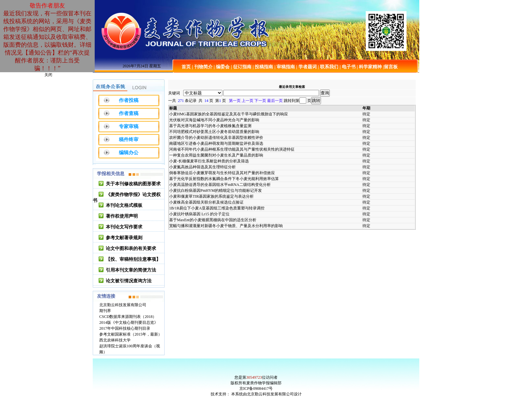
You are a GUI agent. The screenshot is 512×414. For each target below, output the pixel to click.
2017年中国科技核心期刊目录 (124, 328)
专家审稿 (128, 126)
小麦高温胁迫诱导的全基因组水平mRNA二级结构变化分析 (220, 184)
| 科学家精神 (369, 66)
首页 (186, 66)
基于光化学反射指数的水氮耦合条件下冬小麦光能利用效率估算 (224, 178)
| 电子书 (348, 66)
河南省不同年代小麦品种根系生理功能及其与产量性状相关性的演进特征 (232, 149)
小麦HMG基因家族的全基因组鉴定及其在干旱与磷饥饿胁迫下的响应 (228, 114)
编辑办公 (128, 152)
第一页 (235, 100)
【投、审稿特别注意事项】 (133, 259)
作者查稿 (128, 113)
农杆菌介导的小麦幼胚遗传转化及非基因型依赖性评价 (216, 137)
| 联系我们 (328, 66)
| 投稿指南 (263, 66)
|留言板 (390, 66)
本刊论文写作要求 (124, 226)
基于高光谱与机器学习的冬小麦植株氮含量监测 (210, 126)
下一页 (260, 100)
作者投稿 (128, 100)
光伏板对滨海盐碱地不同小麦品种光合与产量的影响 (214, 120)
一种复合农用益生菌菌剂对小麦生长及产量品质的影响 (216, 155)
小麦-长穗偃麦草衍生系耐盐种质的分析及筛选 (209, 161)
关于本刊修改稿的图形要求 (133, 183)
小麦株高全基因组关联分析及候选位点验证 (206, 202)
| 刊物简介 (202, 66)
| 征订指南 (241, 66)
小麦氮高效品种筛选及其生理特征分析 (202, 167)
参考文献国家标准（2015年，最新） (130, 334)
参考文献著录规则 (124, 237)
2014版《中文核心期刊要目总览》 (128, 322)
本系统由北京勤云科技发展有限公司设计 (266, 394)
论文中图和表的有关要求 (131, 248)
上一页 (247, 100)
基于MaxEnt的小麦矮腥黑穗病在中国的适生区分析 (212, 220)
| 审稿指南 (284, 66)
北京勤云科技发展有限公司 (122, 305)
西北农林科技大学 (115, 340)
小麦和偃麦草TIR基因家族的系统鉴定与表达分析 (211, 196)
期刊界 (105, 310)
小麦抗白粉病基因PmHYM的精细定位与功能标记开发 (215, 190)
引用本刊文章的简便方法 (131, 270)
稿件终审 (128, 139)
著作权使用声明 (122, 216)
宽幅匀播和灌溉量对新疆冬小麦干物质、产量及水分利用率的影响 (226, 226)
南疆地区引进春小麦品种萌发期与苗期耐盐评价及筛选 (216, 143)
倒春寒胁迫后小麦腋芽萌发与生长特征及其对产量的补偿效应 (222, 173)
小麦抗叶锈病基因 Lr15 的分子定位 (199, 214)
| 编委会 (222, 66)
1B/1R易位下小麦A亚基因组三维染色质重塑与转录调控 (216, 208)
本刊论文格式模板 (124, 205)
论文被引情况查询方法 (129, 280)
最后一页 (275, 100)
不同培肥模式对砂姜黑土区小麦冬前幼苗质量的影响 (214, 131)
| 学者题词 (306, 66)
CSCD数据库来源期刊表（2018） (127, 316)
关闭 (48, 75)
